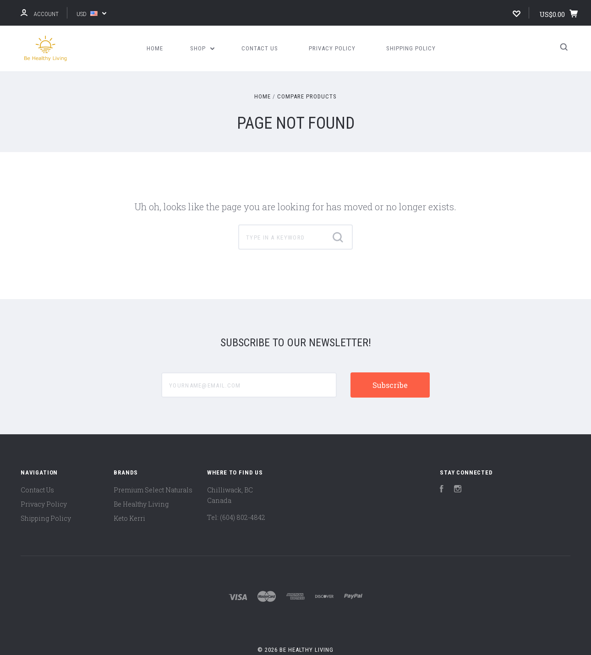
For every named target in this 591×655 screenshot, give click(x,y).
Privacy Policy (332, 48)
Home (155, 48)
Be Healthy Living (141, 504)
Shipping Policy (411, 48)
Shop (202, 48)
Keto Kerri (129, 518)
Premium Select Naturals (153, 490)
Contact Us (259, 48)
